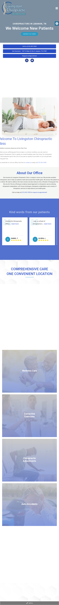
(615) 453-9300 (26, 192)
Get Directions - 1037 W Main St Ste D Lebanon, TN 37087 (29, 51)
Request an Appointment (29, 56)
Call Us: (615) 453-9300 (29, 46)
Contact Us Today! (29, 34)
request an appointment (40, 192)
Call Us (29, 603)
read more (16, 224)
